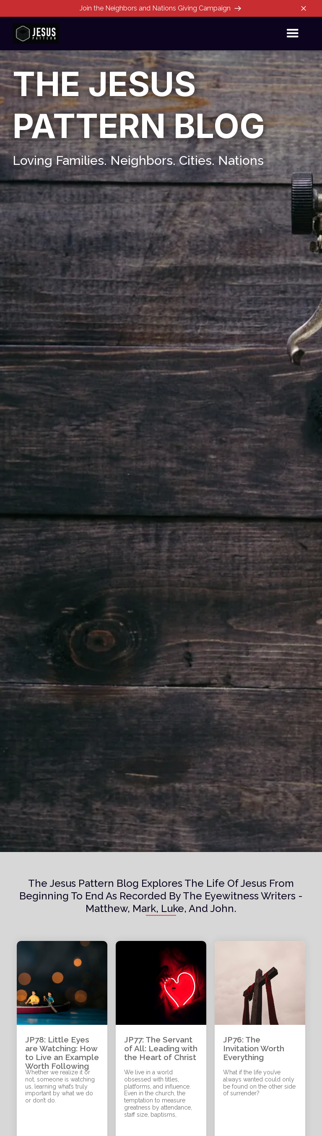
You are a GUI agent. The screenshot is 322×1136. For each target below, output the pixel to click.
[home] (36, 33)
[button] (292, 33)
